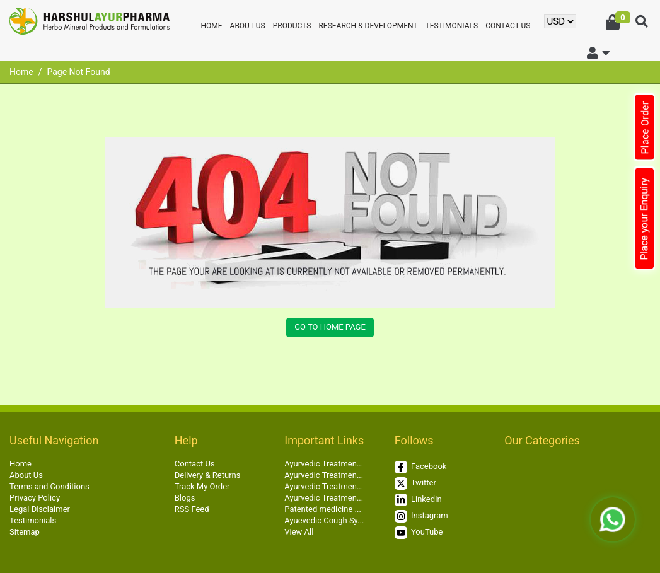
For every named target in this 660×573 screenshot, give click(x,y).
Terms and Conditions (49, 486)
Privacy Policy (34, 497)
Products (292, 25)
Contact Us (507, 25)
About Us (247, 25)
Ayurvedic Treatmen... (323, 463)
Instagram (421, 516)
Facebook (421, 467)
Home (211, 25)
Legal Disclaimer (39, 509)
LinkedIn (418, 500)
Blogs (185, 497)
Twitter (415, 483)
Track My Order (202, 486)
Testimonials (452, 25)
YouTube (419, 532)
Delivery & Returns (208, 475)
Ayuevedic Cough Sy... (324, 520)
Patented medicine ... (322, 509)
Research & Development (367, 25)
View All (298, 531)
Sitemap (24, 531)
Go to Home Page (330, 327)
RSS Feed (192, 509)
